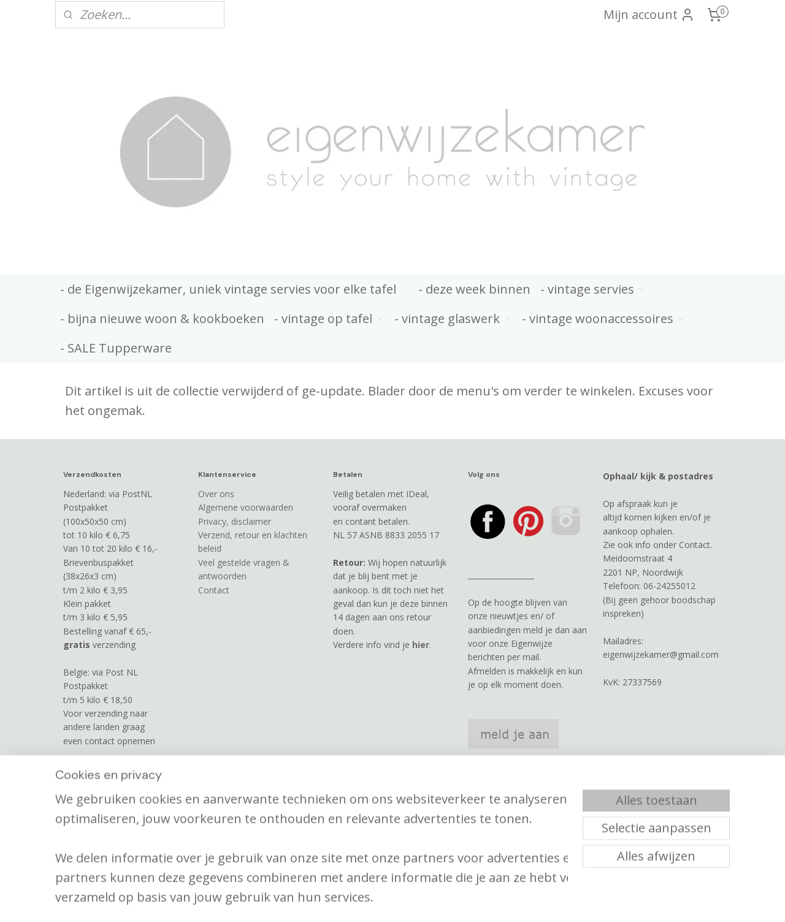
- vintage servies (593, 289)
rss (391, 873)
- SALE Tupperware (116, 348)
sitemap (365, 873)
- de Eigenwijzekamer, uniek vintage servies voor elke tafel (228, 289)
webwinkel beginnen (438, 873)
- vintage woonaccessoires (604, 318)
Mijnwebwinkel (545, 873)
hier (420, 644)
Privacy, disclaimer (234, 521)
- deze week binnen (474, 289)
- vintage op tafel (329, 318)
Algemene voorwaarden (245, 507)
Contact (213, 590)
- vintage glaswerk (453, 318)
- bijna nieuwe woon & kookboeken (162, 318)
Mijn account (649, 14)
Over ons (216, 494)
